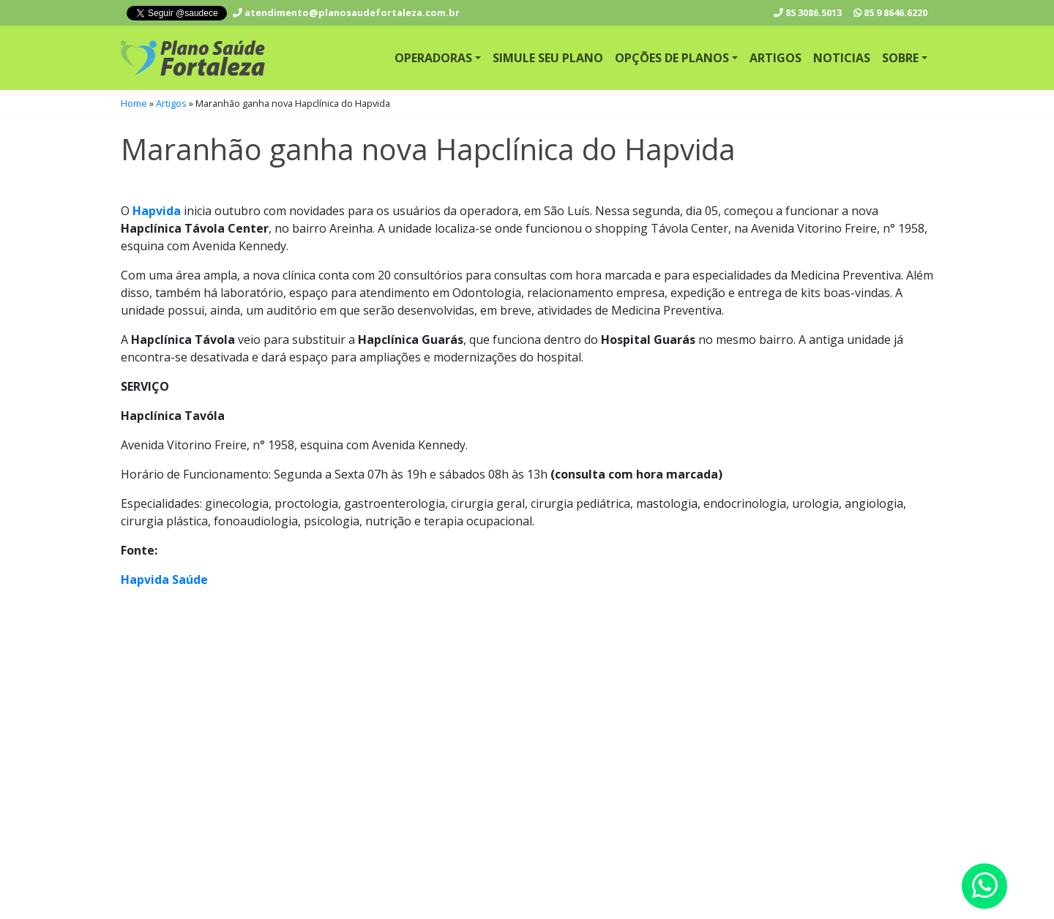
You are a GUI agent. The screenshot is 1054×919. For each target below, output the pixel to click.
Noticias (841, 58)
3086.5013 (808, 12)
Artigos (775, 58)
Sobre (900, 58)
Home (134, 103)
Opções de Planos (672, 58)
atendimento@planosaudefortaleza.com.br (346, 12)
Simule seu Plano (548, 58)
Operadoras (433, 58)
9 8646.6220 (890, 12)
